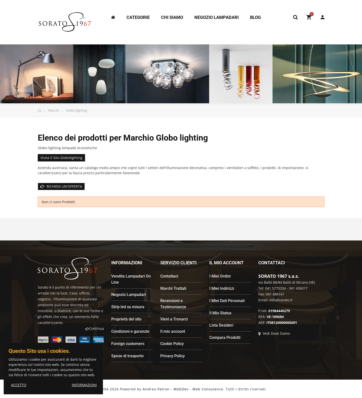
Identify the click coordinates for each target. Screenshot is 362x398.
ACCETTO (18, 385)
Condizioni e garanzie (130, 331)
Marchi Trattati (173, 288)
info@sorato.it (280, 300)
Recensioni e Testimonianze (173, 303)
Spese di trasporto (127, 356)
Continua (95, 328)
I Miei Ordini (220, 276)
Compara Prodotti (224, 337)
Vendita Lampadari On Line (131, 279)
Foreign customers (127, 343)
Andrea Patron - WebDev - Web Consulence (183, 389)
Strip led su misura (127, 307)
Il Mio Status (220, 313)
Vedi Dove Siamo (274, 333)
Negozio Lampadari (128, 294)
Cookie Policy (172, 343)
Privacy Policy (172, 356)
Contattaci (169, 276)
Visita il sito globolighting (61, 157)
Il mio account (172, 331)
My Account (323, 17)
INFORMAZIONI (84, 385)
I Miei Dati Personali (227, 300)
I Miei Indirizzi (221, 288)
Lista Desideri (221, 325)
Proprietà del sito (126, 319)
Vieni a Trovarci (174, 319)
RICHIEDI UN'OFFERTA (61, 186)
